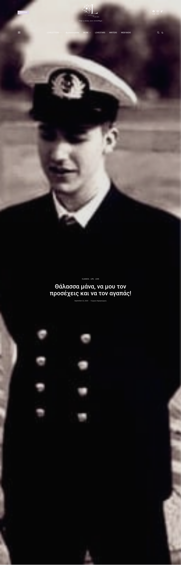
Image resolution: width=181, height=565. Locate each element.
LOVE (97, 279)
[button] (162, 33)
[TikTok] (161, 12)
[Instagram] (157, 12)
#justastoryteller (72, 32)
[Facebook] (153, 12)
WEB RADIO (126, 32)
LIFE (92, 279)
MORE (85, 32)
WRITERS (113, 32)
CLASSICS (85, 279)
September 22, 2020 (81, 301)
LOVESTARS (100, 32)
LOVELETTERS (53, 32)
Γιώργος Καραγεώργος (99, 301)
